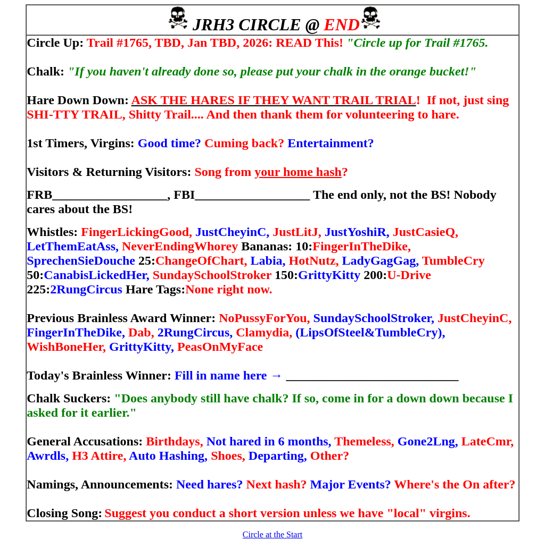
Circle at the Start (272, 534)
